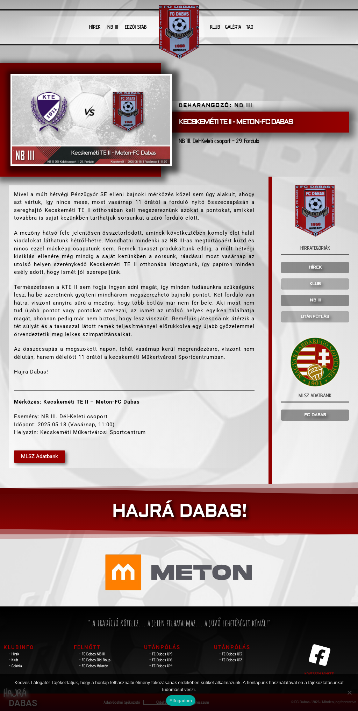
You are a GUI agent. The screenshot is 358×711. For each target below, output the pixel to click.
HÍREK (94, 27)
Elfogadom (181, 700)
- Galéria (15, 665)
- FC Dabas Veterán (93, 665)
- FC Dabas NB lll (92, 653)
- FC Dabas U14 (160, 665)
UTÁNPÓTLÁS (315, 316)
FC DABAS (315, 415)
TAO (249, 27)
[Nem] (349, 692)
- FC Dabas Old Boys (94, 659)
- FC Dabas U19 (160, 653)
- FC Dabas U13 (230, 653)
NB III (112, 27)
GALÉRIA (233, 27)
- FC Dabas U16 (160, 659)
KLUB (215, 27)
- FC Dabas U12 (230, 659)
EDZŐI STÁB (136, 27)
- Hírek (14, 653)
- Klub (13, 659)
